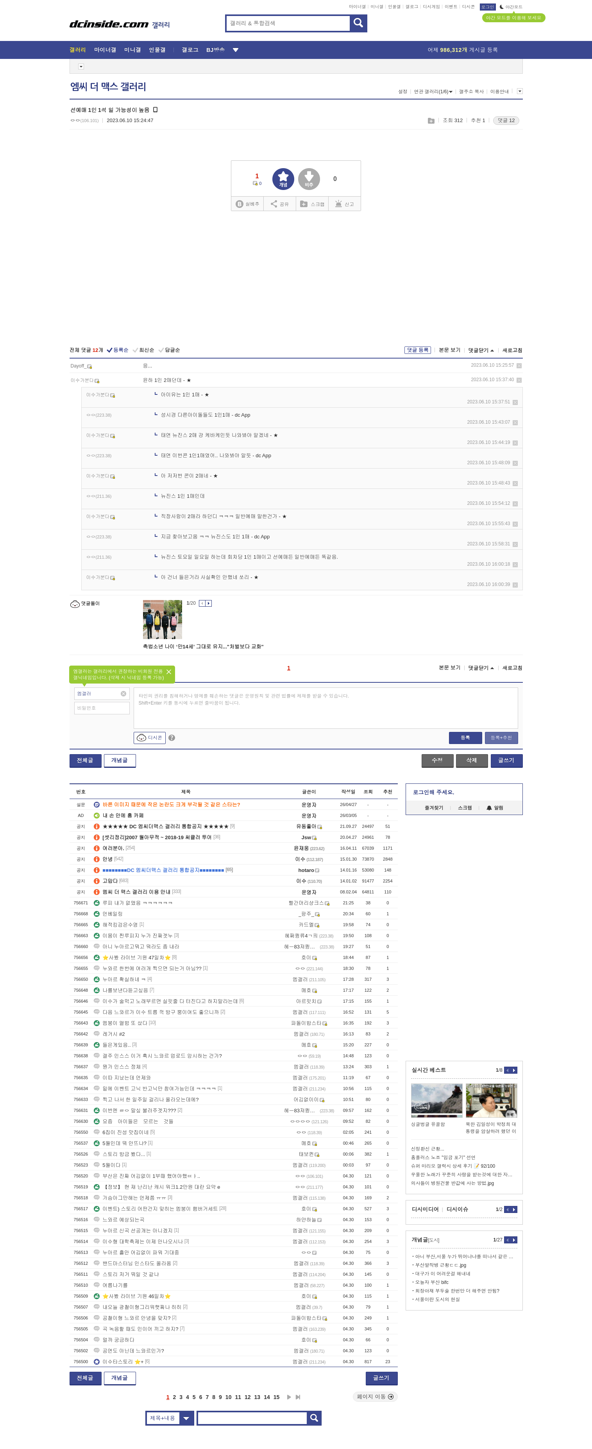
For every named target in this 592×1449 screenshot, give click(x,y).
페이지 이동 (375, 1397)
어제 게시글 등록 (463, 50)
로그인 (487, 7)
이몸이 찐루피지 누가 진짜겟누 (133, 936)
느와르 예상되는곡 (119, 1220)
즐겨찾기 (434, 808)
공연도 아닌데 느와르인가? (129, 1351)
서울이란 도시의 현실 (437, 1299)
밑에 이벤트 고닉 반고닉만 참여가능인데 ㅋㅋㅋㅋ (155, 1089)
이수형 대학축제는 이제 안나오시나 (138, 1242)
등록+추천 (501, 737)
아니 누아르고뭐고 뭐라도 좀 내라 (136, 947)
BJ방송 (215, 50)
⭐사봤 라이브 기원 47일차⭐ (132, 958)
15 (277, 1397)
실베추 (247, 204)
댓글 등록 (418, 350)
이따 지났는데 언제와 (122, 1078)
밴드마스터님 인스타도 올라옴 (132, 1263)
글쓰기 (506, 760)
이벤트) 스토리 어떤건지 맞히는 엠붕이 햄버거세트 (156, 1209)
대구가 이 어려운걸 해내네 (443, 1274)
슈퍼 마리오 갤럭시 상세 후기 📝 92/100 (453, 1166)
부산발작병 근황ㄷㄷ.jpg (441, 1265)
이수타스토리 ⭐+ (118, 1362)
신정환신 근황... (427, 1149)
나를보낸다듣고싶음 (121, 990)
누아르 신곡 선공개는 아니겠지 (133, 1231)
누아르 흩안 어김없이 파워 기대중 (136, 1252)
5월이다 (107, 1165)
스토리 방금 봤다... (119, 1154)
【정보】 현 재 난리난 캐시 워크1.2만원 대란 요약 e (157, 1187)
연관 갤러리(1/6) (433, 91)
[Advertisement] (296, 279)
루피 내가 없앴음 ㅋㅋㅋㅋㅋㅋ (133, 903)
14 (267, 1397)
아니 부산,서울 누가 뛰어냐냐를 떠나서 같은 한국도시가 (466, 1256)
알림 (494, 808)
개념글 (119, 760)
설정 (403, 91)
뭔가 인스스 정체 (117, 1067)
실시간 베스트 (429, 1070)
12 (248, 1397)
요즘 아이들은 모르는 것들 (133, 1121)
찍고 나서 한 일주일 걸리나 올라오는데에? (146, 1100)
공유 (280, 204)
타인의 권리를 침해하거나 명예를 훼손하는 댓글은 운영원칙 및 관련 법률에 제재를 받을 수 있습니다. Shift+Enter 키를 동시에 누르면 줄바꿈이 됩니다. (244, 699)
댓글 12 (506, 120)
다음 (289, 1397)
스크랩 (431, 120)
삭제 (519, 365)
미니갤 (376, 6)
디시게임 (431, 6)
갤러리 (78, 50)
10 (228, 1397)
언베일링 (108, 914)
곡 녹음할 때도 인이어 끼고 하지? (136, 1329)
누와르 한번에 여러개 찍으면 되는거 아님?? (148, 968)
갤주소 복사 (471, 91)
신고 (344, 204)
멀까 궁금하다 (114, 1340)
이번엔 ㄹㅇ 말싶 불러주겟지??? (135, 1110)
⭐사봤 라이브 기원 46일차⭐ (132, 1296)
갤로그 (412, 6)
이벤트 (451, 6)
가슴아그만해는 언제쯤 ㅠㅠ (130, 1198)
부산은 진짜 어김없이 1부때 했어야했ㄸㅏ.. (147, 1176)
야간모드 (511, 7)
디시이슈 (458, 1209)
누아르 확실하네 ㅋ (120, 979)
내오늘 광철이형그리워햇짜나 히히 (137, 1307)
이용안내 (499, 91)
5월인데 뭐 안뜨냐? (120, 1143)
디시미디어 (425, 1209)
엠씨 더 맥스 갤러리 (108, 87)
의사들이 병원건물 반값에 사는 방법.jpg (452, 1183)
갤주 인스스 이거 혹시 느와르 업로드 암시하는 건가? (158, 1056)
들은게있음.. (112, 1045)
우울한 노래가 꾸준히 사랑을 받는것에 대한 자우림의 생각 (464, 1174)
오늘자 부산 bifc (432, 1282)
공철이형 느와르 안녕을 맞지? (132, 1318)
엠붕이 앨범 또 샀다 (120, 1023)
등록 (465, 737)
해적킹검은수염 (116, 925)
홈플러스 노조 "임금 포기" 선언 (443, 1157)
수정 (437, 760)
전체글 (85, 760)
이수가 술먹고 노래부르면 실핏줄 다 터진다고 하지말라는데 (166, 1001)
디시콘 (468, 6)
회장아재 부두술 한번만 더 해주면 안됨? (457, 1291)
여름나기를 (111, 1285)
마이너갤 (357, 6)
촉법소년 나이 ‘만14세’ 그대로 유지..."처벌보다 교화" (203, 647)
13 (257, 1397)
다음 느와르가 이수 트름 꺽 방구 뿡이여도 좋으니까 (156, 1012)
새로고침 (513, 350)
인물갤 (394, 6)
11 (238, 1397)
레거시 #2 (109, 1034)
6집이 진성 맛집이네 (121, 1132)
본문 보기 (450, 350)
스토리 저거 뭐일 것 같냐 (126, 1274)
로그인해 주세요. (433, 792)
